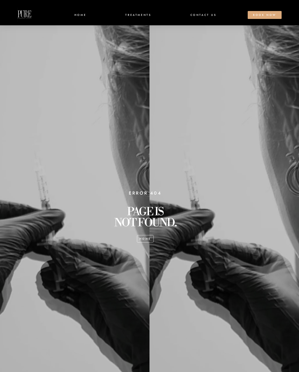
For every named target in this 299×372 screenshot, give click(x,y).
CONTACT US (203, 15)
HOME (80, 15)
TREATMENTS (138, 15)
